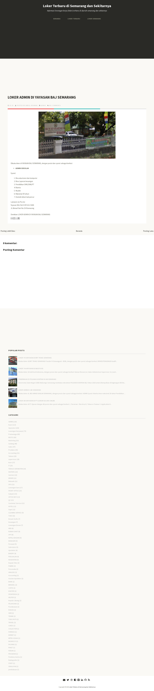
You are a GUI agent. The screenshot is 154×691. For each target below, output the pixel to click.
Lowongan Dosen (14, 525)
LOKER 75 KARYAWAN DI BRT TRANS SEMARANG (35, 358)
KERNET (11, 635)
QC (9, 500)
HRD (9, 528)
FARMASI (11, 632)
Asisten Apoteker (14, 578)
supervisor (12, 459)
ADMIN (43, 105)
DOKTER (11, 591)
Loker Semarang (94, 19)
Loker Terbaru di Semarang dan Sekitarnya (77, 5)
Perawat (11, 544)
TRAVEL (11, 622)
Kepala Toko (12, 563)
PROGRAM (12, 654)
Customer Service (14, 503)
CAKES (10, 626)
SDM (10, 613)
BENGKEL (11, 585)
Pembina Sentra (14, 657)
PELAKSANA (12, 604)
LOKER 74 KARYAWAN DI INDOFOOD (30, 368)
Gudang (11, 444)
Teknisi (10, 456)
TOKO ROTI (12, 619)
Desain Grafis (13, 519)
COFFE (10, 588)
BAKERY (11, 553)
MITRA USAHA (13, 638)
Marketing (12, 440)
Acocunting (12, 575)
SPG (9, 484)
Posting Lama (148, 231)
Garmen (11, 475)
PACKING (11, 644)
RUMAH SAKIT (13, 531)
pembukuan (12, 669)
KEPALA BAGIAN (13, 538)
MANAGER (11, 541)
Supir (10, 509)
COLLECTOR (12, 629)
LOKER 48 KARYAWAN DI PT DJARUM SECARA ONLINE (36, 401)
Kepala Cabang (13, 600)
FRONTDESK (12, 594)
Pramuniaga (12, 434)
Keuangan (12, 522)
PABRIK (10, 566)
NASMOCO (12, 641)
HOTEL (10, 506)
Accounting (12, 453)
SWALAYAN (12, 666)
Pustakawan (12, 607)
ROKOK (11, 610)
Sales (10, 447)
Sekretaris (12, 547)
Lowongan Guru (13, 487)
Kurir (10, 462)
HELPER (11, 597)
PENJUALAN (12, 557)
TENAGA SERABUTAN (15, 469)
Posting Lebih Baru (8, 231)
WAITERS (11, 472)
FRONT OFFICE (13, 491)
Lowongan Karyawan (15, 431)
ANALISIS (11, 572)
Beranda (56, 19)
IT (9, 466)
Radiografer (12, 660)
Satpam (11, 494)
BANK (10, 582)
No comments (55, 105)
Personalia (12, 569)
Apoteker (11, 550)
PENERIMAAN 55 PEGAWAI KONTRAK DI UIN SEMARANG (37, 379)
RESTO (10, 437)
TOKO (10, 516)
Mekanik (11, 481)
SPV (9, 535)
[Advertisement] (77, 39)
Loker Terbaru (73, 19)
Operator (11, 428)
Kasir (10, 425)
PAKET (10, 647)
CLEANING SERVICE (14, 513)
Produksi (11, 450)
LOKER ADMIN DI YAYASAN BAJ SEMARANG (42, 97)
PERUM (10, 651)
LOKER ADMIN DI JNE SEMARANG (29, 390)
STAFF (10, 663)
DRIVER (10, 478)
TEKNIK (10, 616)
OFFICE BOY (12, 497)
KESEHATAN (12, 560)
